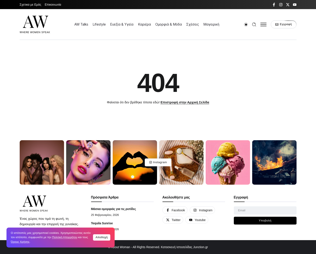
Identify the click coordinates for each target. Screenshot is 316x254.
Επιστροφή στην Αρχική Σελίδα (184, 102)
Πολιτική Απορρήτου (64, 237)
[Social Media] (274, 5)
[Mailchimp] (265, 221)
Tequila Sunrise (102, 223)
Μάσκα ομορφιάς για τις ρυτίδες (113, 209)
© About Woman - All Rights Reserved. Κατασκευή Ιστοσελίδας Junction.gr (158, 247)
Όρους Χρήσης (20, 241)
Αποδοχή (102, 237)
